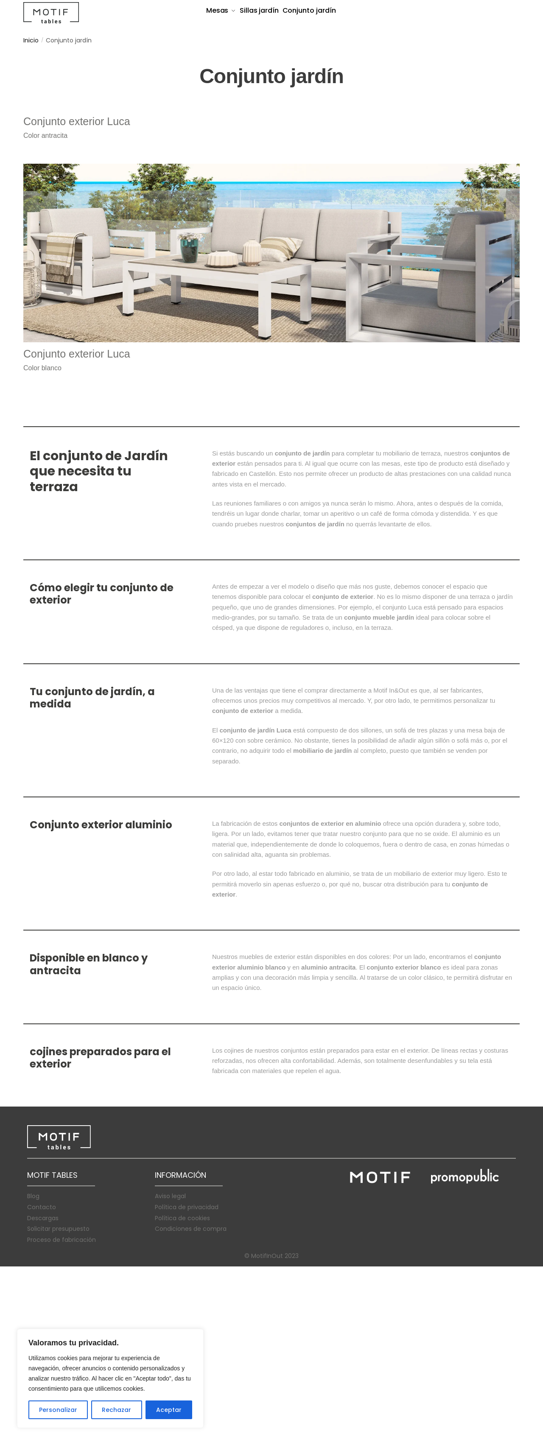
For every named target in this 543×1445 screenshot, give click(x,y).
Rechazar (116, 1410)
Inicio (31, 40)
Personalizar (58, 1410)
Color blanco (42, 546)
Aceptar (169, 1410)
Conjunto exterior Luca (76, 300)
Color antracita (45, 314)
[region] (110, 1378)
